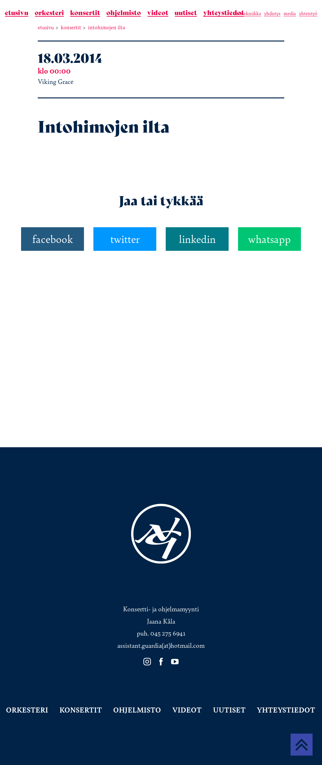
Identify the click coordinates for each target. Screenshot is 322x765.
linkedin (197, 239)
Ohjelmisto (123, 13)
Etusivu (16, 13)
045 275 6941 (168, 633)
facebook (52, 239)
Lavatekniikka (248, 13)
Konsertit (85, 13)
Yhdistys (272, 13)
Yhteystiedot (223, 13)
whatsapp (269, 239)
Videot (157, 13)
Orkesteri (49, 13)
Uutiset (186, 13)
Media (290, 13)
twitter (125, 239)
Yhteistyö (308, 13)
